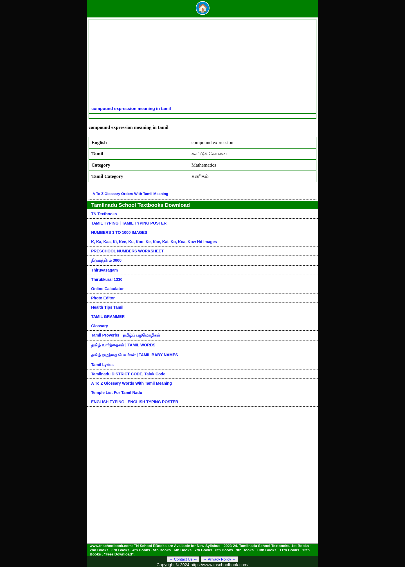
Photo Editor (103, 298)
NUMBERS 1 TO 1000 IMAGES (119, 232)
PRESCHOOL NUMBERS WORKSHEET (127, 251)
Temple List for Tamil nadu (116, 392)
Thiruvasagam (104, 270)
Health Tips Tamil (107, 307)
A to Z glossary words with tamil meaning (131, 383)
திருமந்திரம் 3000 (106, 260)
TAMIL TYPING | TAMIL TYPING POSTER (128, 223)
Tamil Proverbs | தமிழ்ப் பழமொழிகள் (125, 335)
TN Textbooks (104, 214)
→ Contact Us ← (183, 559)
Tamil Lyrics (102, 364)
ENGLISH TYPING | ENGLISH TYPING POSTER (134, 402)
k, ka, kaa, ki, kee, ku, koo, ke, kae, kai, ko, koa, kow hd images (154, 241)
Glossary (99, 326)
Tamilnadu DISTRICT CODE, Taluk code (128, 374)
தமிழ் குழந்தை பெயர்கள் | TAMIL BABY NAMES (134, 355)
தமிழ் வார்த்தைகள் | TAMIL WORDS (123, 345)
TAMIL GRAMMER (108, 316)
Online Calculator (107, 288)
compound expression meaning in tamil (131, 108)
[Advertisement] (202, 63)
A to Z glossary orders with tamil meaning (130, 194)
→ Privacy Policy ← (219, 559)
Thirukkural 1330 (106, 279)
